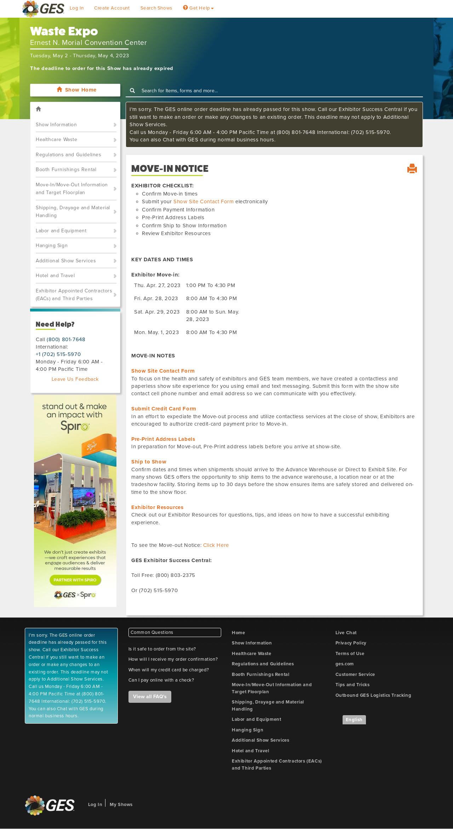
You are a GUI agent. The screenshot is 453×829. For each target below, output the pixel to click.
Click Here (216, 545)
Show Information (56, 125)
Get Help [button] (198, 8)
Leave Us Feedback (75, 379)
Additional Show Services (66, 261)
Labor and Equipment (61, 231)
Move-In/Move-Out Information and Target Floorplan (72, 189)
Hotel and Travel (55, 276)
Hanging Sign (52, 246)
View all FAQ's (150, 697)
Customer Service (355, 674)
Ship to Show (148, 462)
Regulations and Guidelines (69, 155)
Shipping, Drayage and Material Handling (73, 212)
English (354, 720)
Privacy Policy (351, 643)
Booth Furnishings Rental (66, 170)
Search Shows (156, 8)
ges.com (345, 664)
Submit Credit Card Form (163, 408)
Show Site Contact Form (203, 201)
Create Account (112, 8)
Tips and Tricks (353, 685)
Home (238, 633)
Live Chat (346, 633)
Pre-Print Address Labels (163, 439)
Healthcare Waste (57, 139)
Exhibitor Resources (157, 507)
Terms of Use (350, 653)
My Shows (121, 804)
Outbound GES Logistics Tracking (374, 695)
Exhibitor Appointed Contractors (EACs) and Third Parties (74, 295)
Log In (77, 8)
